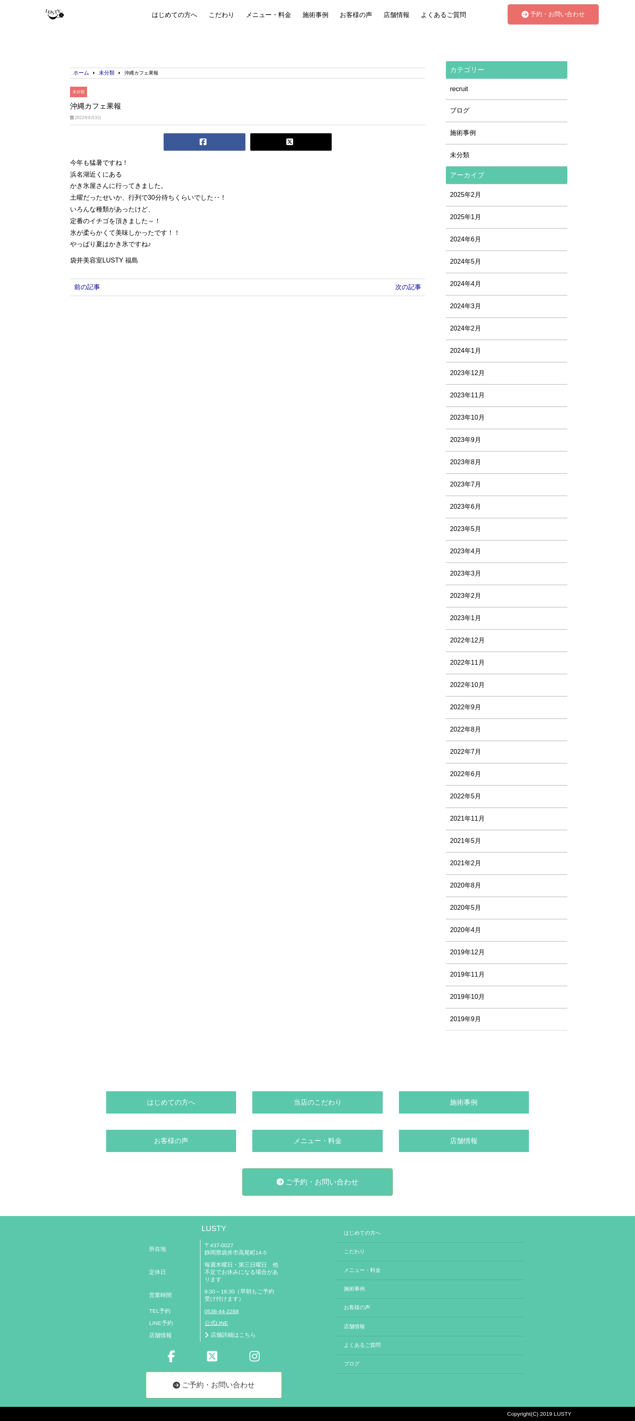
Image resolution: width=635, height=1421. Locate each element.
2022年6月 (465, 773)
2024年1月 (465, 350)
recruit (459, 88)
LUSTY (214, 1228)
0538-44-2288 (222, 1311)
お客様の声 (356, 14)
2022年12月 (467, 640)
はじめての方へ (174, 14)
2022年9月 (465, 707)
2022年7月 (465, 751)
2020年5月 (465, 907)
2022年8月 (465, 729)
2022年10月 (467, 684)
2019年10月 (467, 996)
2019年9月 (465, 1019)
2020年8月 (465, 885)
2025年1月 (465, 216)
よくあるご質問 (443, 14)
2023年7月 (465, 484)
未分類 (78, 92)
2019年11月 (467, 974)
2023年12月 (467, 372)
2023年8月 (465, 462)
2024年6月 (465, 239)
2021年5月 (465, 840)
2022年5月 (465, 796)
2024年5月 (465, 261)
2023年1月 (465, 617)
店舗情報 (396, 14)
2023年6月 (465, 506)
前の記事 (87, 287)
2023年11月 (467, 395)
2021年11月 (467, 818)
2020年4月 (465, 929)
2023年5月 (465, 528)
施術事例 (315, 14)
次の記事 (408, 287)
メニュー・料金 (268, 14)
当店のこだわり (318, 1102)
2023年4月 (465, 551)
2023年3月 (465, 573)
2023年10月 (467, 417)
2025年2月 (465, 194)
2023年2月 (465, 595)
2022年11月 (467, 662)
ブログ (459, 110)
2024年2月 (465, 328)
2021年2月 (465, 863)
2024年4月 (465, 283)
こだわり (221, 14)
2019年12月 (467, 952)
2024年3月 (465, 306)
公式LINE (216, 1323)
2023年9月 (465, 439)
